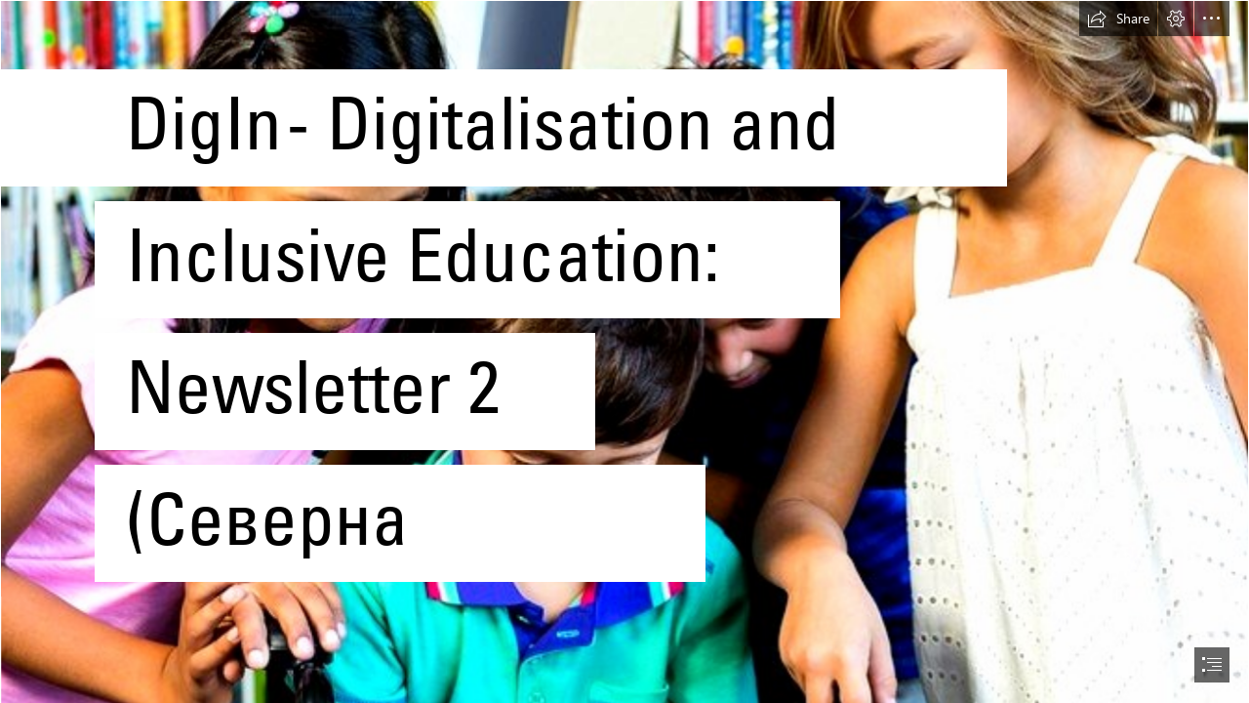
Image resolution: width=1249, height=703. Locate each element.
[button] (1118, 18)
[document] (624, 351)
